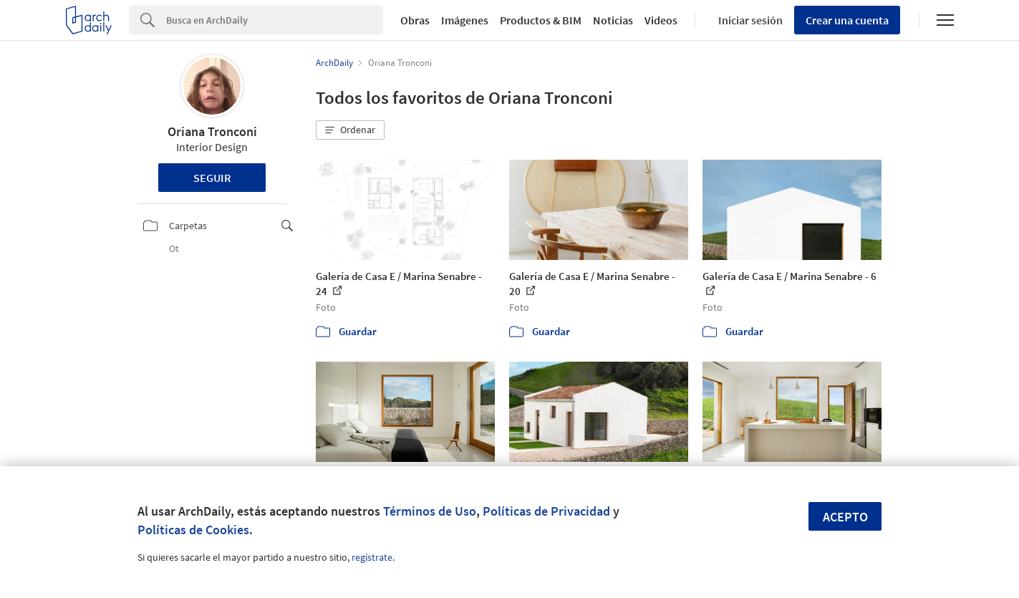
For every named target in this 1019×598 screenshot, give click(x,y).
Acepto (845, 516)
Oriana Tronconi (212, 131)
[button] (350, 130)
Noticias (613, 20)
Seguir (212, 177)
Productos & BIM (540, 20)
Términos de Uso (429, 511)
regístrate (372, 557)
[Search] (274, 20)
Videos (660, 20)
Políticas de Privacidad (546, 511)
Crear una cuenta (847, 20)
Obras (415, 20)
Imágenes (464, 20)
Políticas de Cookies (193, 529)
